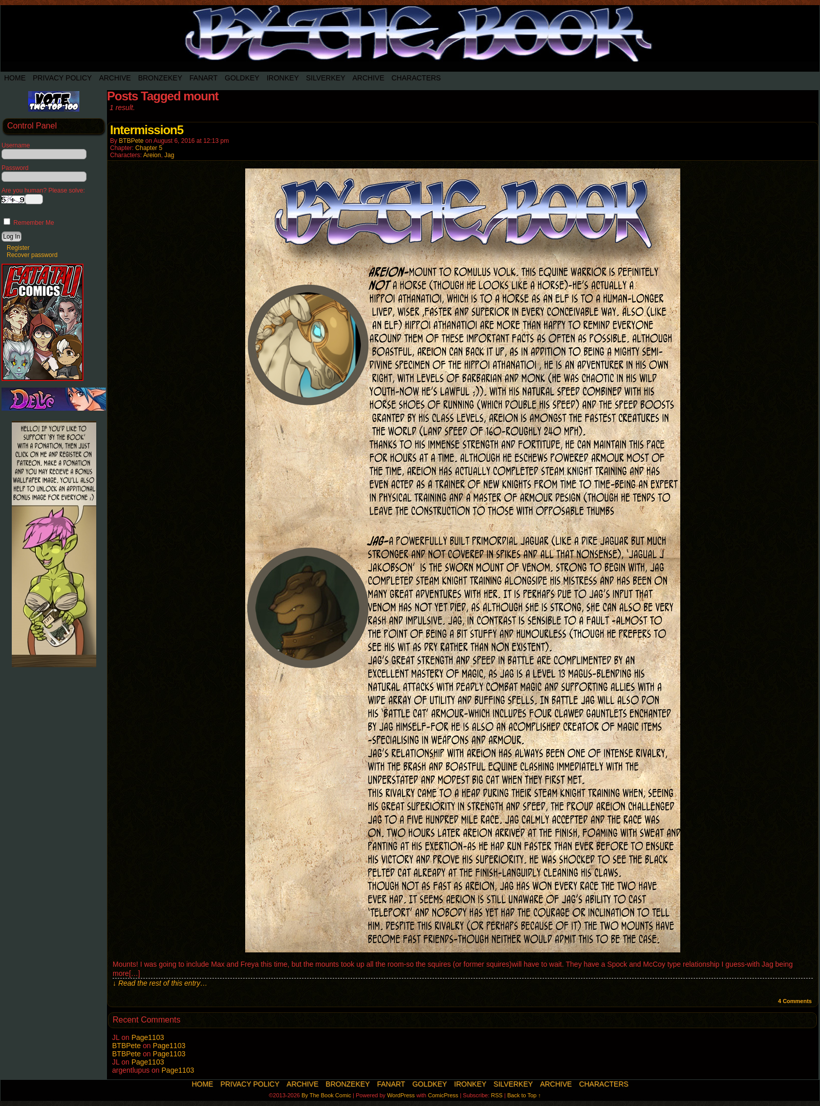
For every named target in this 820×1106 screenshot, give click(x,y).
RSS (497, 1095)
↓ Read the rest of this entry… (160, 983)
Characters (416, 78)
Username (16, 145)
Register (18, 247)
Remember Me (29, 222)
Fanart (203, 78)
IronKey (283, 78)
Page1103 (148, 1037)
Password (15, 168)
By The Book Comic (326, 1095)
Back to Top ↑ (524, 1095)
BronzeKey (160, 78)
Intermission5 (146, 130)
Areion (152, 155)
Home (15, 78)
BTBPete (131, 140)
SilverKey (326, 78)
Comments (795, 1001)
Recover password (32, 255)
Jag (169, 155)
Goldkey (242, 78)
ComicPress (443, 1095)
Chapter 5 (148, 148)
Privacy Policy (62, 78)
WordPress (401, 1095)
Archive (115, 78)
